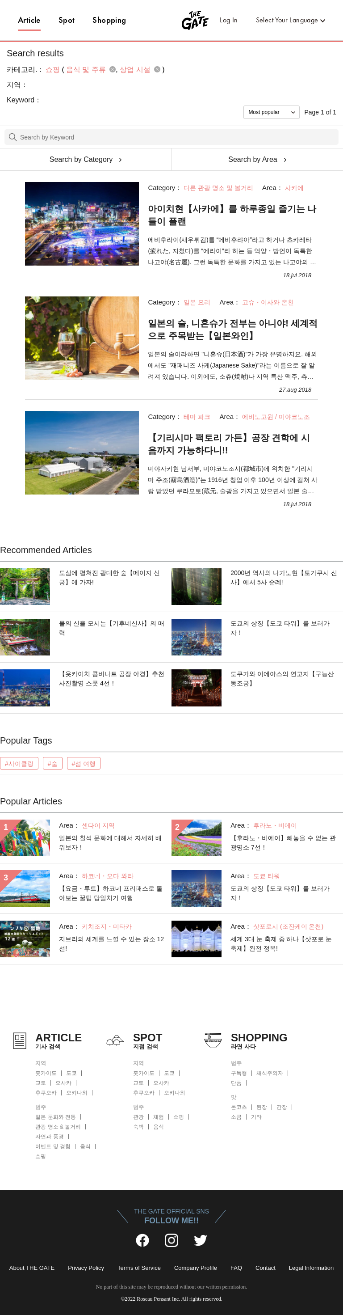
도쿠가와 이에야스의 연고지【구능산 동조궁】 (282, 678)
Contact (265, 1267)
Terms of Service (139, 1267)
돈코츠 (239, 1107)
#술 (53, 763)
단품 (236, 1083)
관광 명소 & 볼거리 (58, 1127)
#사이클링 (19, 763)
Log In (229, 20)
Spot (67, 19)
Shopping (109, 19)
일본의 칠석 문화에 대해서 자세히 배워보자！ (110, 842)
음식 (85, 1146)
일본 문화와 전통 (55, 1117)
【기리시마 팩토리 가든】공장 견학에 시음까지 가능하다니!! (229, 444)
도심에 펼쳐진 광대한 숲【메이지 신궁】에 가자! (109, 577)
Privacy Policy (86, 1267)
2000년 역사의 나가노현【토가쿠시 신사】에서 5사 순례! (283, 577)
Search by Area (252, 159)
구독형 (239, 1073)
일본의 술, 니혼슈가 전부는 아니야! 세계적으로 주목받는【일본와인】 (233, 329)
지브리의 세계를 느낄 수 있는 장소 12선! (111, 943)
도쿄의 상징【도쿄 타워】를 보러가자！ (280, 628)
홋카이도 (46, 1073)
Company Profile (195, 1267)
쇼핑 (40, 1156)
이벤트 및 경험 (53, 1146)
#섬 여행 (84, 763)
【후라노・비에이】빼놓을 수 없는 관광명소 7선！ (283, 842)
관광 (138, 1117)
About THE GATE (31, 1267)
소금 (236, 1117)
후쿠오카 (46, 1093)
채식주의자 (269, 1073)
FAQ (236, 1267)
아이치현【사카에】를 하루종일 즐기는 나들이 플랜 (232, 215)
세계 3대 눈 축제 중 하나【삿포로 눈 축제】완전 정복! (281, 943)
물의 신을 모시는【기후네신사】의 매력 (111, 628)
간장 (281, 1107)
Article (29, 19)
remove (112, 69)
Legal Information (311, 1267)
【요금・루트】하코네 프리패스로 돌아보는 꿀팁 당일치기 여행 (111, 893)
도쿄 (71, 1073)
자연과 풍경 (49, 1136)
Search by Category (81, 159)
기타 (256, 1117)
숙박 (138, 1127)
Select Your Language (287, 20)
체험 (158, 1117)
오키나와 (77, 1093)
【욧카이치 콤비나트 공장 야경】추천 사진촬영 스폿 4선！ (111, 678)
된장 (261, 1107)
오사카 (63, 1083)
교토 (40, 1083)
